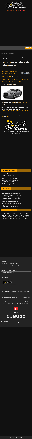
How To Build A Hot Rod (6, 268)
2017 (24, 115)
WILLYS (20, 220)
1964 (8, 110)
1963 (5, 110)
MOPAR (15, 216)
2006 (9, 113)
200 (13, 70)
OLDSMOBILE (26, 216)
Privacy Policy (5, 321)
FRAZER (13, 215)
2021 (8, 116)
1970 (25, 110)
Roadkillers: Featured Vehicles (7, 272)
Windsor (13, 81)
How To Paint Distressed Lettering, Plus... (10, 198)
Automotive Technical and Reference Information (12, 265)
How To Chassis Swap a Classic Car (9, 175)
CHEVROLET (15, 213)
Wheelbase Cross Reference (7, 183)
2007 (12, 113)
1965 (11, 110)
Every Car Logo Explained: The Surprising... (11, 195)
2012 (10, 115)
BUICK (3, 213)
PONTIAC (18, 218)
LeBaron (3, 76)
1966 (14, 110)
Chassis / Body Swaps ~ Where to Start (9, 270)
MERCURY (10, 216)
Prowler (14, 78)
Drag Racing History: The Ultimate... (9, 205)
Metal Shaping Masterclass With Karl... (10, 201)
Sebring (13, 79)
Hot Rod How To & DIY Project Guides (9, 263)
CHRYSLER (9, 70)
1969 (22, 110)
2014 (15, 115)
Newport (15, 76)
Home (2, 259)
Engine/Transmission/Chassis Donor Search (11, 177)
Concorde (7, 73)
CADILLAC (8, 213)
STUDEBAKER (24, 218)
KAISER (27, 215)
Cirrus (2, 73)
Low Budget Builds (5, 185)
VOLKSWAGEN (13, 220)
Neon (10, 76)
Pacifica (9, 78)
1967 (16, 110)
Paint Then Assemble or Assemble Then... (11, 203)
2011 (7, 115)
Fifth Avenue (9, 75)
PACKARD (5, 218)
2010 (21, 113)
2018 (27, 115)
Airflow (6, 71)
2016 (21, 115)
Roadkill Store (4, 261)
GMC (17, 215)
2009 (18, 113)
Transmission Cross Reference (8, 181)
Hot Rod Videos (4, 277)
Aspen (16, 71)
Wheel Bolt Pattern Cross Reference (9, 178)
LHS (7, 76)
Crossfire (3, 75)
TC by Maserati (19, 79)
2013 (13, 115)
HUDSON (22, 215)
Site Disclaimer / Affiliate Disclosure (11, 323)
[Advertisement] (16, 29)
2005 (7, 113)
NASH (20, 216)
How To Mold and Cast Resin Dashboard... (11, 193)
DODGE (4, 215)
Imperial (15, 75)
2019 (2, 116)
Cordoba (13, 73)
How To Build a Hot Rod (6, 173)
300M (2, 71)
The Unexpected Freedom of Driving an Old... (11, 192)
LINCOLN (4, 216)
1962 (2, 110)
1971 (28, 110)
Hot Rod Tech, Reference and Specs (9, 180)
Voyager (8, 81)
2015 (18, 115)
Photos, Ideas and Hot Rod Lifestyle (9, 275)
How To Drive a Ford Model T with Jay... (10, 206)
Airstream (12, 71)
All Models (18, 81)
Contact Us (5, 320)
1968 (19, 110)
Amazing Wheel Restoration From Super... (11, 197)
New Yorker (4, 78)
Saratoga (8, 79)
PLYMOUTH (11, 218)
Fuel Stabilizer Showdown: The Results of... (11, 200)
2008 (15, 113)
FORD (8, 215)
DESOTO (27, 213)
